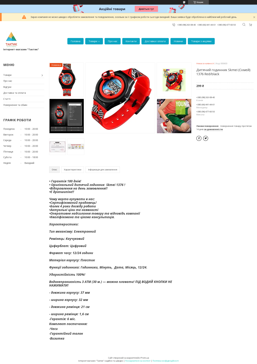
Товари (93, 41)
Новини (178, 41)
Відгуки (7, 86)
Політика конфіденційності (166, 360)
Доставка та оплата (14, 92)
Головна (75, 41)
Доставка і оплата (155, 41)
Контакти (131, 41)
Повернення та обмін (15, 104)
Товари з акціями (201, 41)
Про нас (112, 41)
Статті (6, 98)
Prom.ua (145, 357)
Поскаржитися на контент (137, 360)
